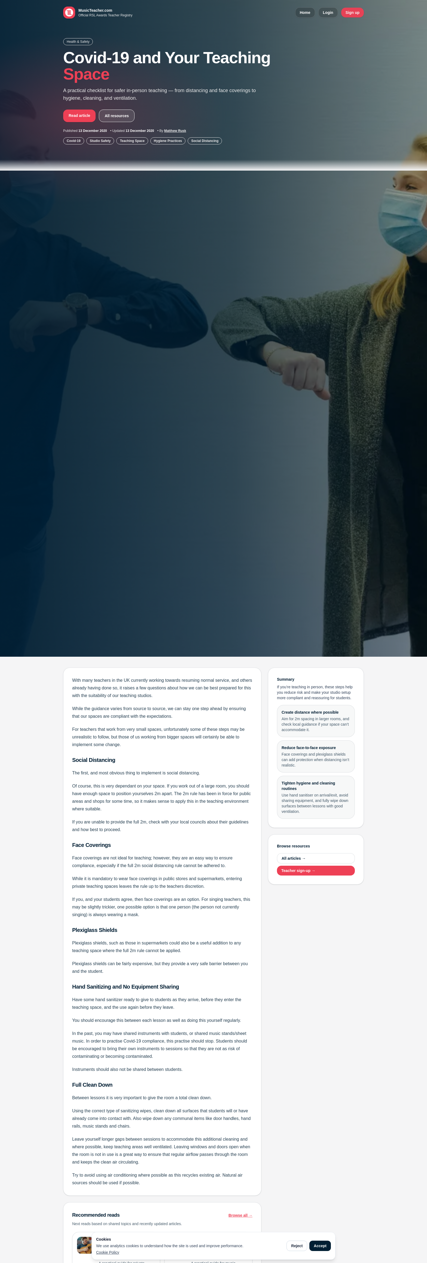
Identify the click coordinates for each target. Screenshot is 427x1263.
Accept (320, 1246)
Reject (297, 1246)
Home (305, 12)
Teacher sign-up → (298, 870)
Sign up (352, 12)
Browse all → (240, 1215)
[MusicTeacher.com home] (97, 13)
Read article (79, 115)
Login (328, 12)
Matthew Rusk (175, 131)
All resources (117, 116)
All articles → (294, 858)
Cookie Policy (107, 1252)
